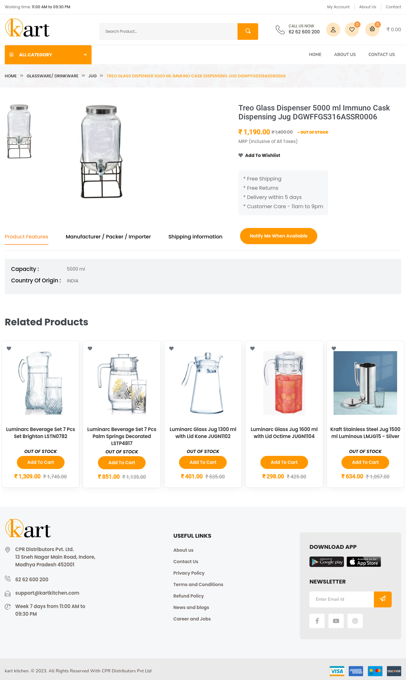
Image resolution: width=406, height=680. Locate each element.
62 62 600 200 (304, 29)
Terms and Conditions (198, 584)
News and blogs (191, 607)
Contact (393, 7)
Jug (92, 76)
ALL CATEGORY (48, 55)
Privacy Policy (188, 573)
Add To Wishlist (259, 156)
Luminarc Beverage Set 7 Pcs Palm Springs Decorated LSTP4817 (121, 436)
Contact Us (381, 55)
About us (183, 550)
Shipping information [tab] (196, 236)
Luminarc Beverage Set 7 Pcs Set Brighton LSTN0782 (40, 432)
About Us (367, 7)
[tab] (19, 131)
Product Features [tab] (26, 236)
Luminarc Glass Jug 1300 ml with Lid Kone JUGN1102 (203, 432)
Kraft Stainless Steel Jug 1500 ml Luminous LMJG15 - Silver (365, 432)
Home (315, 55)
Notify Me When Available (279, 236)
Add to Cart (40, 462)
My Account (338, 7)
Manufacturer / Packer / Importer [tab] (108, 236)
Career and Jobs (192, 618)
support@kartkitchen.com (47, 592)
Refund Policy (188, 595)
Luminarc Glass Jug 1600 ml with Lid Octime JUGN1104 (284, 432)
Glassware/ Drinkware (53, 76)
